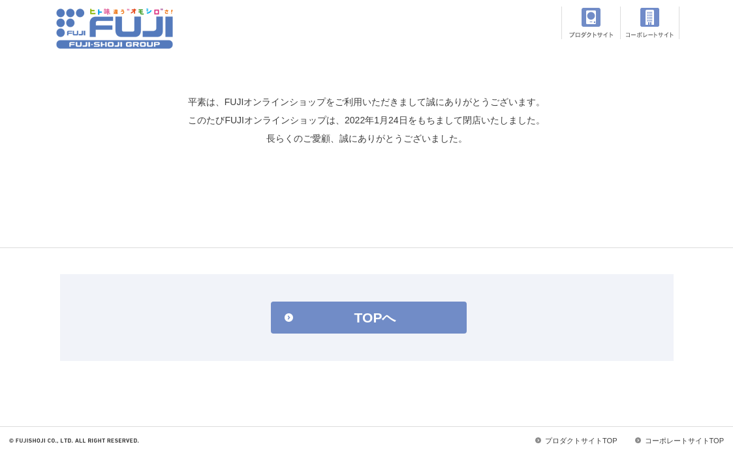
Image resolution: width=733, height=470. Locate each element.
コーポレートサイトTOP (684, 441)
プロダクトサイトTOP (581, 441)
